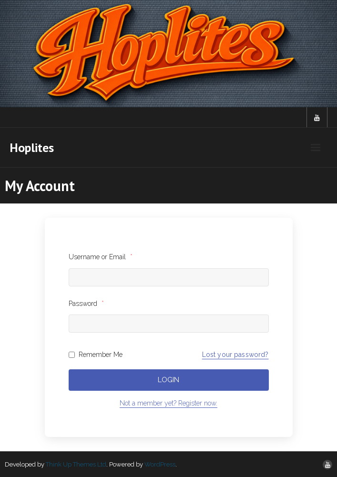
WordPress (159, 464)
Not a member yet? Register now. (168, 403)
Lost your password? (235, 354)
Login (168, 380)
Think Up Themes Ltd (76, 464)
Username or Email (101, 257)
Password (86, 303)
